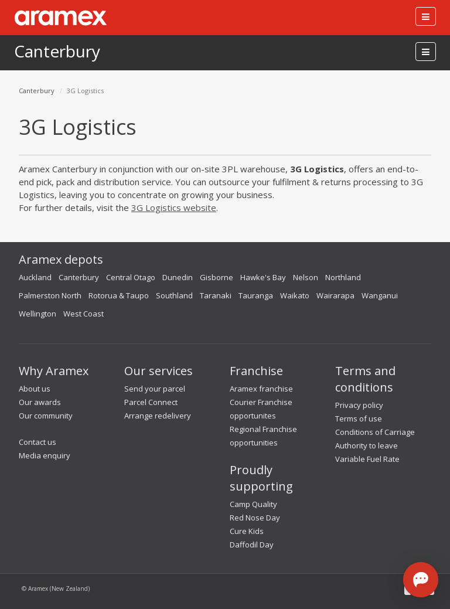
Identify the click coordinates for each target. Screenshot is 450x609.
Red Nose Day (255, 517)
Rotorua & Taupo (118, 295)
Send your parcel (154, 388)
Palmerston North (50, 295)
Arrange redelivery (157, 415)
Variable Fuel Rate (367, 459)
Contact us (37, 442)
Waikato (294, 295)
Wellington (37, 313)
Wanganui (380, 295)
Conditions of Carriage (375, 432)
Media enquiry (44, 455)
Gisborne (216, 277)
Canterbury (57, 51)
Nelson (305, 277)
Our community (46, 415)
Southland (174, 295)
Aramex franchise (261, 388)
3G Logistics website (173, 207)
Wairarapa (335, 295)
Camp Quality (253, 504)
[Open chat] (420, 579)
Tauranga (255, 295)
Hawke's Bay (263, 277)
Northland (343, 277)
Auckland (35, 277)
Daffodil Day (252, 544)
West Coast (83, 313)
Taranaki (215, 295)
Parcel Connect (151, 402)
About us (34, 388)
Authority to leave (366, 445)
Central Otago (130, 277)
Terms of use (358, 418)
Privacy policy (359, 405)
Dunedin (177, 277)
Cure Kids (247, 531)
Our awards (40, 402)
